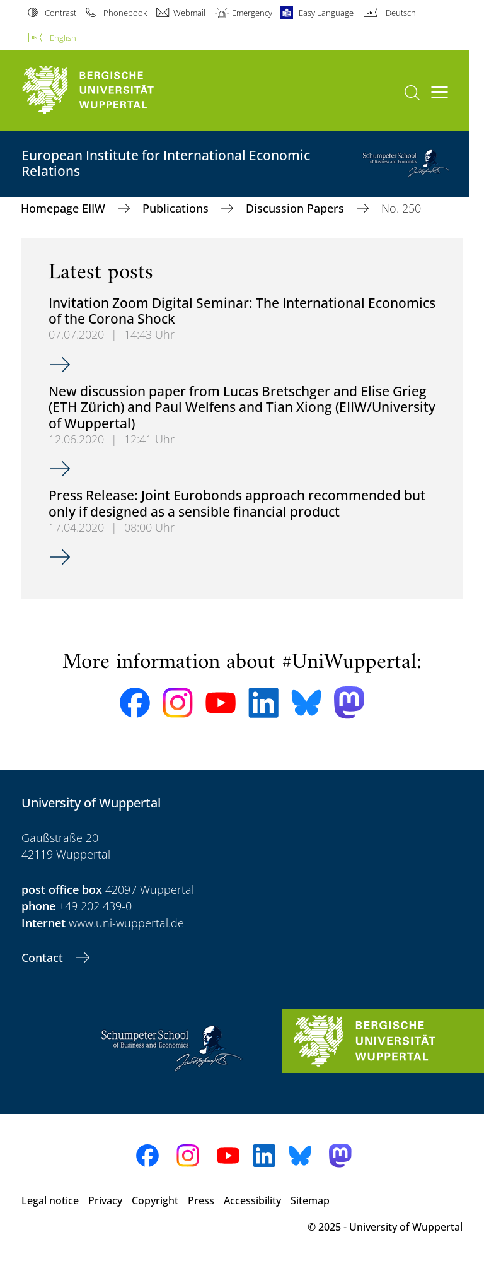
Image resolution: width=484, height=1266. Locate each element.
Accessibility (252, 1200)
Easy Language (326, 12)
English (63, 38)
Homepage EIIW (64, 208)
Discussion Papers (296, 208)
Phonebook (125, 12)
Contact (43, 957)
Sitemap (310, 1200)
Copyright (155, 1200)
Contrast (60, 12)
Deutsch (401, 12)
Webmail (189, 12)
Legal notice (50, 1200)
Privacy (105, 1200)
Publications (177, 208)
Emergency (252, 12)
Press (201, 1200)
